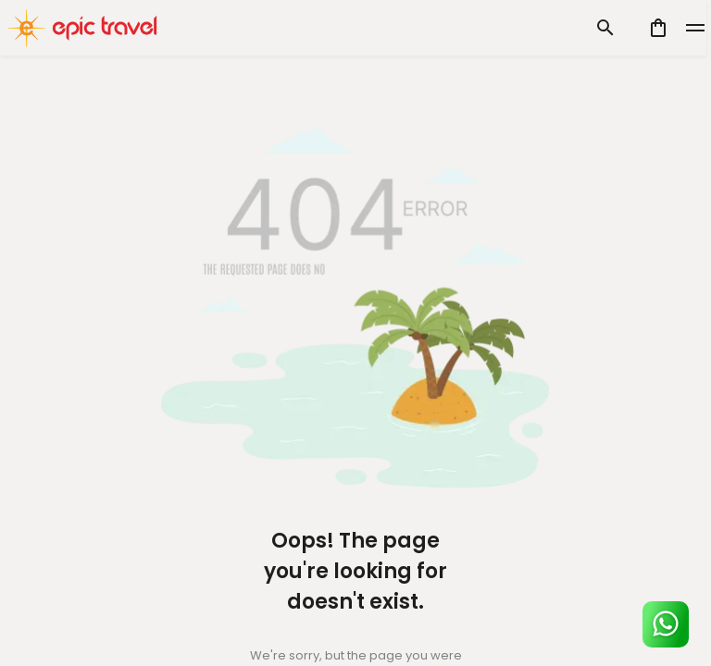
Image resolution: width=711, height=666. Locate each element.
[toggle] (695, 28)
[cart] (658, 28)
